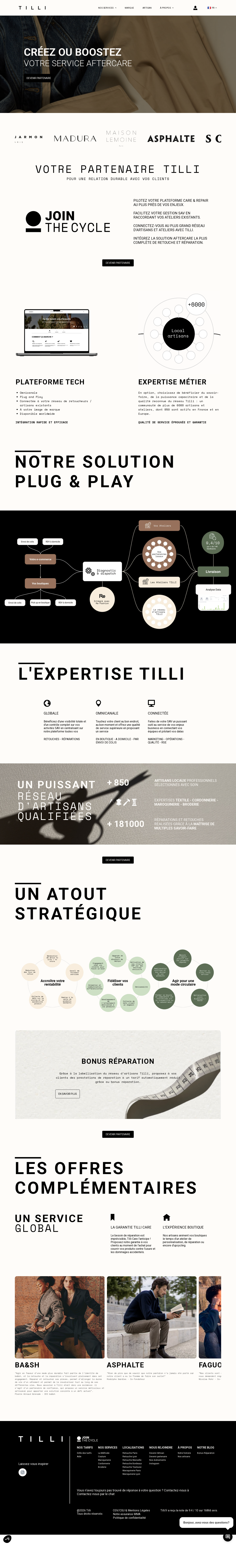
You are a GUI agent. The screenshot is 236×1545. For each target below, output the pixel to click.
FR (212, 7)
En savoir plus (67, 1094)
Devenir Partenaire (39, 78)
